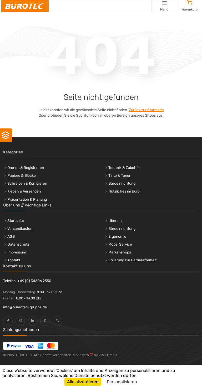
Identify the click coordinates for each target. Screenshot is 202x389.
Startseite (15, 221)
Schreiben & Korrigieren (27, 183)
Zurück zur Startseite (146, 110)
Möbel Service (120, 244)
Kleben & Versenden (24, 191)
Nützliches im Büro (124, 191)
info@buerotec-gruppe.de (25, 307)
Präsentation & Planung (27, 199)
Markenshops (119, 252)
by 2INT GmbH (105, 355)
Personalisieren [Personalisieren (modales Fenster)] (122, 381)
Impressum (16, 252)
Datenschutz (18, 244)
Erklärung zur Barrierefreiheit (132, 260)
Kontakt (13, 260)
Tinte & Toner (119, 175)
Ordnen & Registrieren (25, 167)
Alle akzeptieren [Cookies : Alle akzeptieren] (83, 381)
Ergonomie (117, 236)
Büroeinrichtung (121, 183)
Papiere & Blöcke (21, 175)
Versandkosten (19, 228)
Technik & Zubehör (124, 167)
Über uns (115, 221)
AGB (11, 236)
